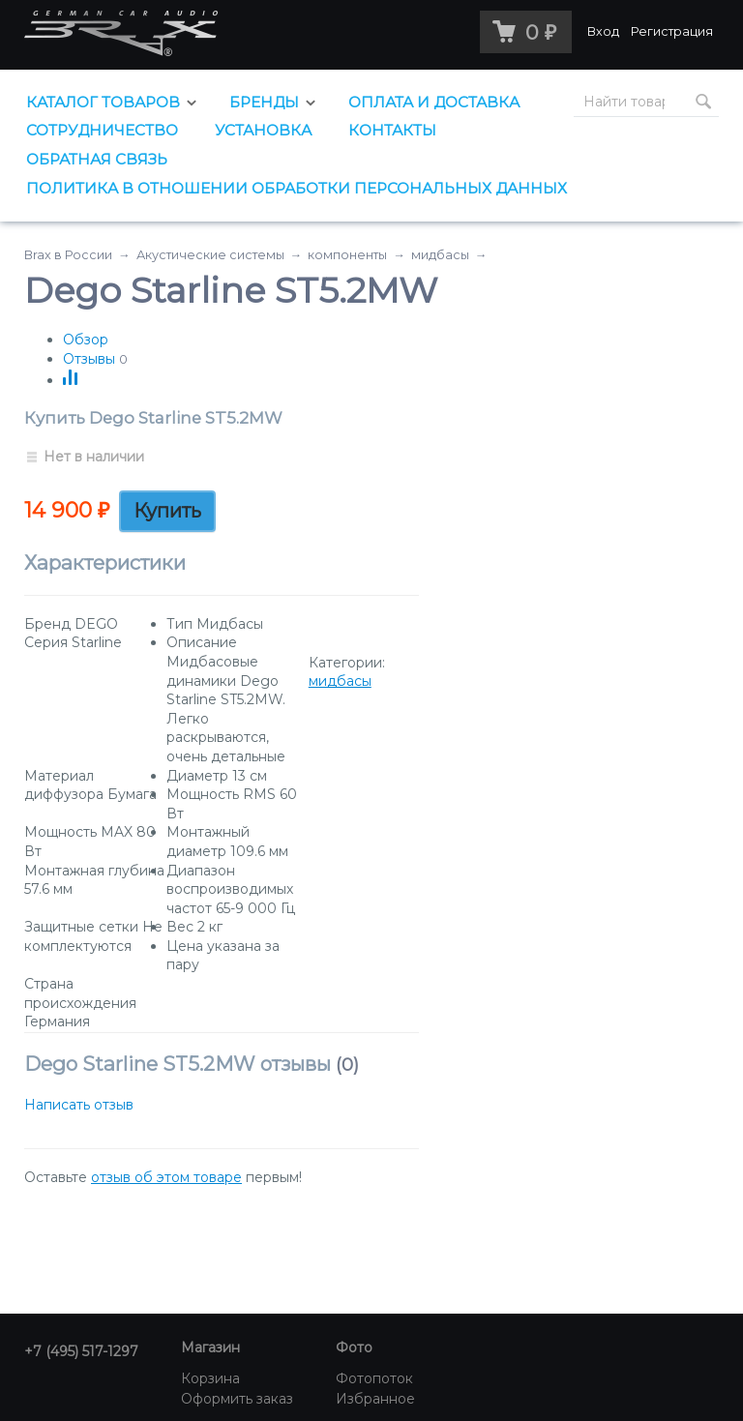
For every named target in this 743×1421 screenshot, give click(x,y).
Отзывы (89, 359)
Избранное (375, 1398)
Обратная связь (96, 159)
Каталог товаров (103, 102)
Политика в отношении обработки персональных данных (296, 188)
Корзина (210, 1378)
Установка (263, 130)
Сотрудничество (102, 130)
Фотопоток (374, 1378)
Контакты (392, 130)
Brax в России (68, 255)
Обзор (85, 339)
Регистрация (672, 31)
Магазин (210, 1347)
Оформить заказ (237, 1398)
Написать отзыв (79, 1104)
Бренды (264, 102)
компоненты (347, 255)
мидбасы (440, 255)
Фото (354, 1347)
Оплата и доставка (434, 102)
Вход (603, 31)
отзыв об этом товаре (166, 1177)
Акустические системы (210, 255)
